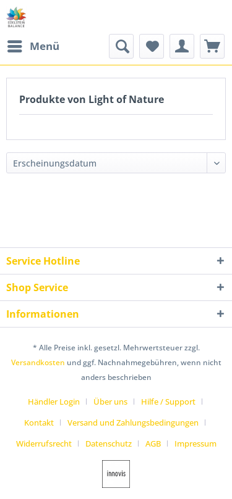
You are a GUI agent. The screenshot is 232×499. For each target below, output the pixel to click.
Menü (33, 44)
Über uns (110, 401)
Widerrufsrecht (44, 443)
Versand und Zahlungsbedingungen (133, 422)
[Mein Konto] (182, 46)
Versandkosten (38, 362)
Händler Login (54, 401)
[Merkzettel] (151, 46)
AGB (153, 443)
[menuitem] (33, 46)
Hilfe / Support (168, 401)
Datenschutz (108, 443)
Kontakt (39, 422)
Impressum (195, 443)
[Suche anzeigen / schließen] (121, 46)
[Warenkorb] (212, 46)
